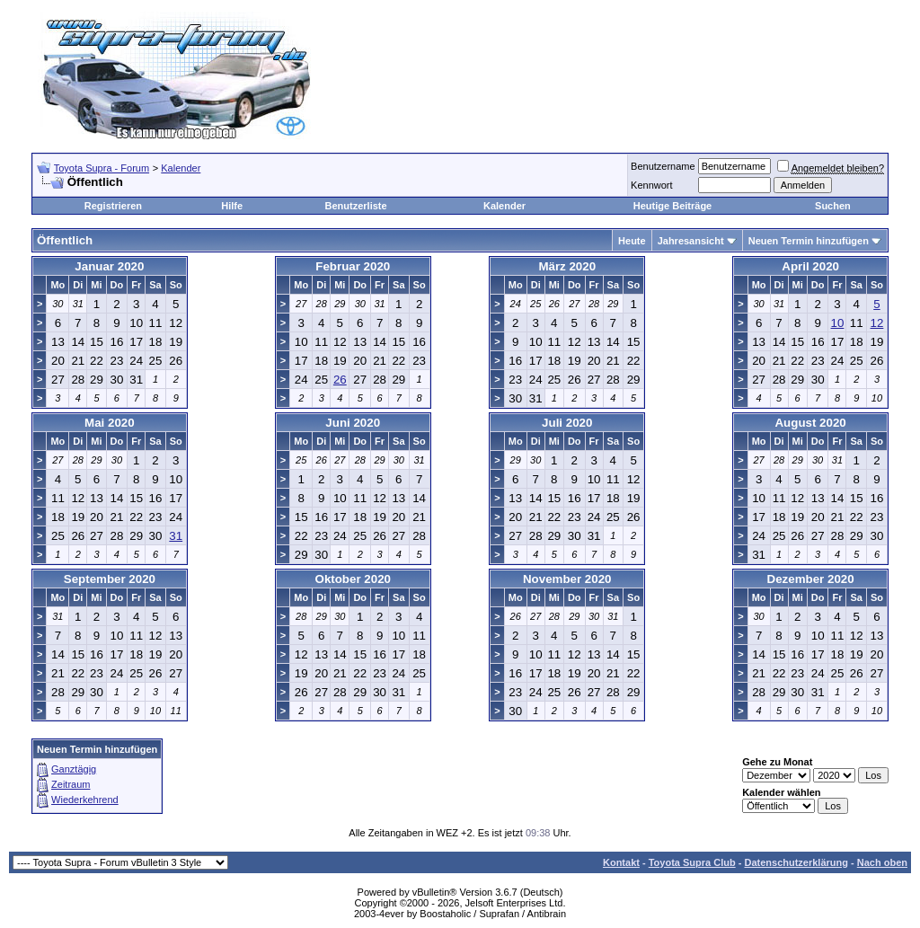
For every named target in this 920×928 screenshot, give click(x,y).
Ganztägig (73, 769)
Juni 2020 (352, 422)
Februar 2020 (352, 266)
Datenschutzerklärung (796, 862)
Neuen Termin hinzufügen (808, 240)
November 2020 (567, 579)
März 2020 (567, 266)
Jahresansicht (691, 240)
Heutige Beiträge (672, 205)
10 (838, 323)
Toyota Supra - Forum (101, 168)
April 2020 (810, 266)
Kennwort (651, 185)
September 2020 (109, 579)
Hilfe (232, 205)
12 (877, 323)
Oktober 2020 (353, 579)
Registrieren (113, 205)
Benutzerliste (356, 205)
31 (175, 536)
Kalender (180, 168)
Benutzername (663, 166)
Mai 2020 (109, 422)
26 (340, 379)
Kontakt (621, 862)
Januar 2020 (109, 266)
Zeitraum (70, 784)
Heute (632, 240)
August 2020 (809, 422)
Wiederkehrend (85, 799)
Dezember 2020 (810, 579)
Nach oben (882, 862)
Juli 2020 (567, 422)
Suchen (833, 205)
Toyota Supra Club (692, 862)
